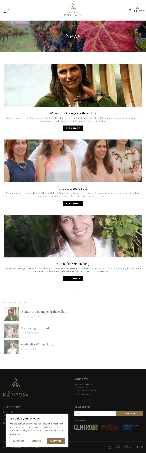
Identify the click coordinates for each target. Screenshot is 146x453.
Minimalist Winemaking (37, 344)
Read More (73, 128)
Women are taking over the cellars (44, 312)
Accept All (55, 441)
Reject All (37, 441)
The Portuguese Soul (35, 328)
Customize (18, 441)
